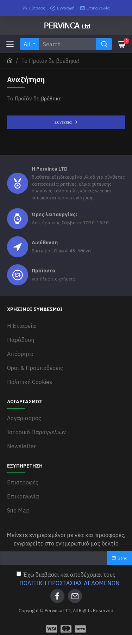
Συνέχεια (63, 122)
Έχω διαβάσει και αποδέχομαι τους (69, 579)
